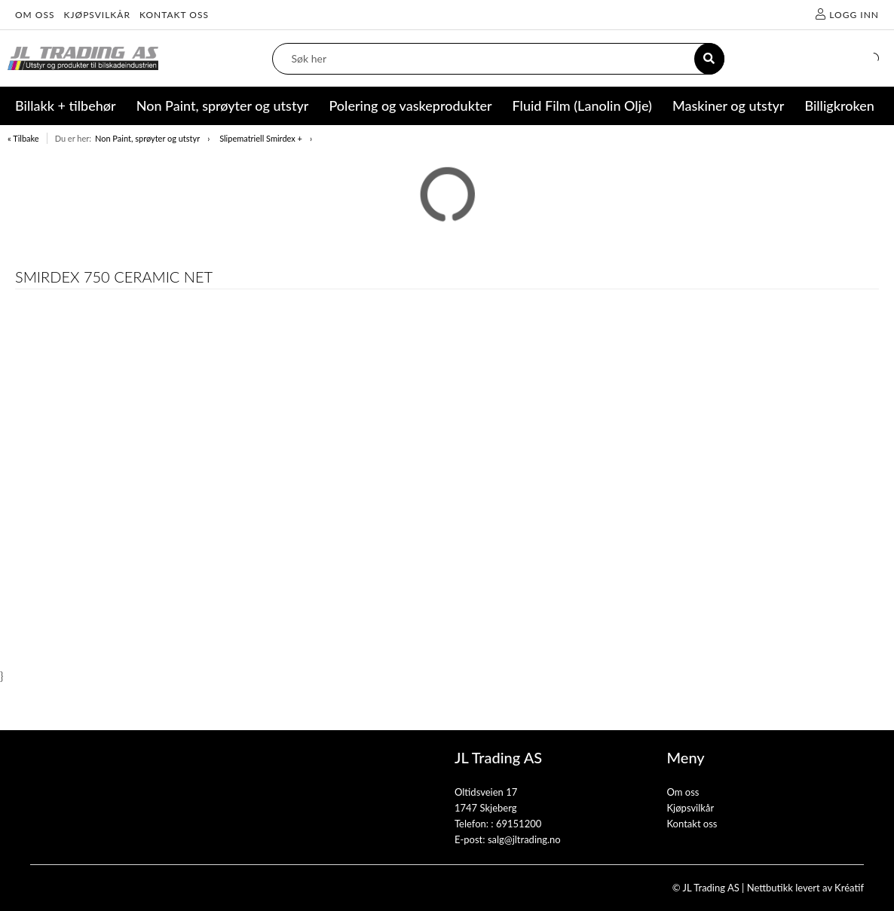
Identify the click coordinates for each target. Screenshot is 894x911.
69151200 (518, 824)
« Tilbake (23, 138)
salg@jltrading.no (524, 839)
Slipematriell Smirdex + (260, 138)
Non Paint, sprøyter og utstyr (147, 138)
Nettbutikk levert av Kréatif (805, 888)
